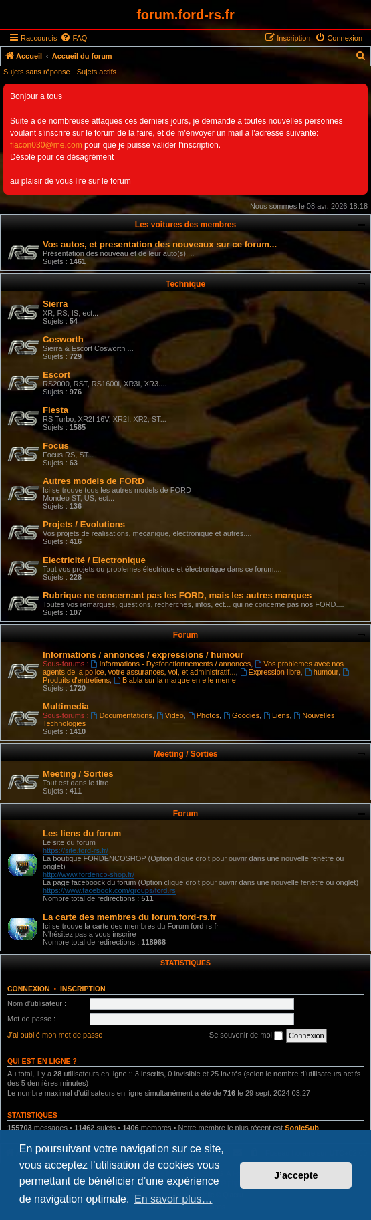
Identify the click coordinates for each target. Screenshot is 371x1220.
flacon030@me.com (46, 145)
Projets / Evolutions (84, 524)
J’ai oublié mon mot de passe (54, 1035)
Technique (185, 284)
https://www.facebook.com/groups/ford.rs (109, 890)
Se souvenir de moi (246, 1035)
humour (321, 672)
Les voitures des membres (185, 224)
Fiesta (55, 410)
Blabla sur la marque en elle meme (175, 680)
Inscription (83, 989)
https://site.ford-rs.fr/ (75, 850)
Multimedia (66, 706)
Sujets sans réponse (36, 72)
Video (170, 715)
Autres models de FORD (93, 481)
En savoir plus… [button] (173, 1199)
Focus (56, 446)
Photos (203, 715)
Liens (276, 715)
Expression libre (270, 672)
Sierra (55, 304)
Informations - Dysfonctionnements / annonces (171, 664)
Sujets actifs (96, 72)
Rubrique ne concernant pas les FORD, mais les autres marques (177, 595)
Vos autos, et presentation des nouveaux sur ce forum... (160, 244)
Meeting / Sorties (185, 754)
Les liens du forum (82, 833)
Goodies (241, 715)
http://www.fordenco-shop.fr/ (88, 874)
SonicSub (302, 1128)
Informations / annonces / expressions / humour (143, 655)
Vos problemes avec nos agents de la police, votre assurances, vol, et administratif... (193, 668)
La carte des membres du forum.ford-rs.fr (129, 917)
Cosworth (63, 339)
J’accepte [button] (296, 1175)
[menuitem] (73, 38)
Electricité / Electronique (94, 560)
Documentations (121, 715)
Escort (56, 375)
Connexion (28, 989)
